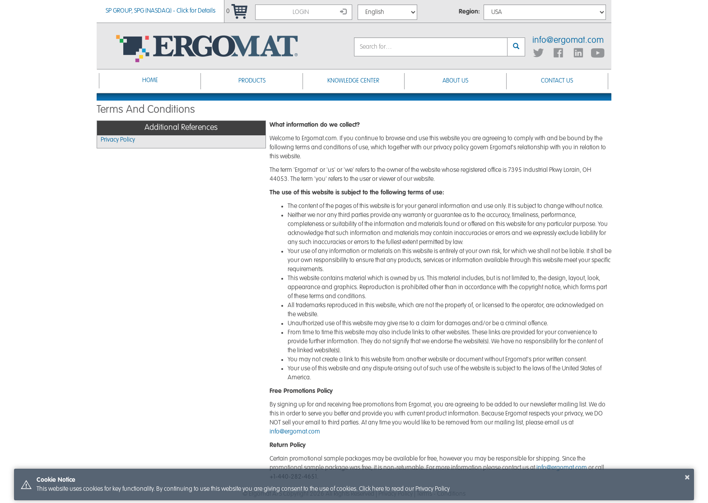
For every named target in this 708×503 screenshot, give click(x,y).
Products (252, 81)
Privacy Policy (118, 140)
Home (150, 80)
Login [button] (320, 11)
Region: (469, 12)
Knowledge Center (353, 81)
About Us (455, 81)
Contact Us (557, 81)
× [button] (687, 477)
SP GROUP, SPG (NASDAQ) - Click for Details (160, 11)
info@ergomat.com (568, 40)
